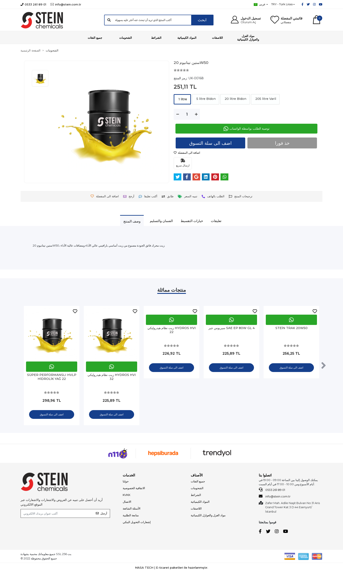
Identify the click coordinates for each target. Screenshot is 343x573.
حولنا (126, 481)
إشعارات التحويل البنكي (137, 522)
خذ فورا (282, 143)
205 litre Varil (265, 99)
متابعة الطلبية (131, 515)
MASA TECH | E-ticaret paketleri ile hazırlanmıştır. (171, 568)
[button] (245, 20)
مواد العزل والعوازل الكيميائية (208, 515)
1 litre (182, 99)
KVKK (126, 495)
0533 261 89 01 (272, 490)
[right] (323, 365)
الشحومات (197, 488)
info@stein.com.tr (274, 497)
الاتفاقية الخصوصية (134, 488)
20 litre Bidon (235, 99)
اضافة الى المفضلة (187, 152)
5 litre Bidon (206, 99)
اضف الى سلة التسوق (211, 143)
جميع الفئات (198, 481)
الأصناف (197, 476)
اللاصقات (196, 509)
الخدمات (129, 476)
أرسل (101, 513)
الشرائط (196, 495)
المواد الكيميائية (200, 502)
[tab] (132, 221)
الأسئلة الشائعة (131, 509)
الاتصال (127, 502)
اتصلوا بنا (265, 476)
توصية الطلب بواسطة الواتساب (247, 128)
